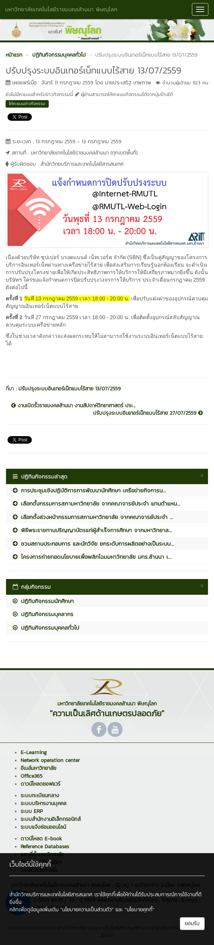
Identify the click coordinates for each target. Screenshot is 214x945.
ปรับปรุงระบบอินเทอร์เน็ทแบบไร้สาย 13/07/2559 (69, 389)
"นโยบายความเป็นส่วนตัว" (87, 910)
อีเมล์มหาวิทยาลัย (38, 768)
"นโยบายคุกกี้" (139, 910)
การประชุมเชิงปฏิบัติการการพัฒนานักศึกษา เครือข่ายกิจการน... (89, 490)
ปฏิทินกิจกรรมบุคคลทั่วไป (45, 627)
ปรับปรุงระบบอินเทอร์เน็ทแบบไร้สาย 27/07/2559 (148, 413)
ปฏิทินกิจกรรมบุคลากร (42, 614)
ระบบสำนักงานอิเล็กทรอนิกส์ (51, 819)
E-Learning (34, 752)
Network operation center (50, 760)
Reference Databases (45, 846)
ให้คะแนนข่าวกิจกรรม (27, 103)
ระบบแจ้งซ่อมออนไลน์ (43, 827)
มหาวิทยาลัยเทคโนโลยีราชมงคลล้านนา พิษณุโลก (61, 9)
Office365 (31, 776)
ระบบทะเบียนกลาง (40, 796)
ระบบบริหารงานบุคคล (43, 803)
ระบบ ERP (32, 811)
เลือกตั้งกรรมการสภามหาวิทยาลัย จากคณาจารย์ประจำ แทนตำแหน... (96, 503)
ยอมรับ (192, 923)
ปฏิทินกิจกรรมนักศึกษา (43, 601)
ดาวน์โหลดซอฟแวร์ (40, 784)
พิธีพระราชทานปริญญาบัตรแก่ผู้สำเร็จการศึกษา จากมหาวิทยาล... (92, 530)
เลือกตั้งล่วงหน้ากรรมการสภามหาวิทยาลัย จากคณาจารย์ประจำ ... (92, 517)
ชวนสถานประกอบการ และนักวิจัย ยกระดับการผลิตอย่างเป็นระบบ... (93, 543)
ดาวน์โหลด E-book (41, 839)
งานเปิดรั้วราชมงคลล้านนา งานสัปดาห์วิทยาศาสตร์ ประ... (73, 406)
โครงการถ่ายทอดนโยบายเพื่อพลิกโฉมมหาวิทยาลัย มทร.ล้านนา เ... (92, 556)
